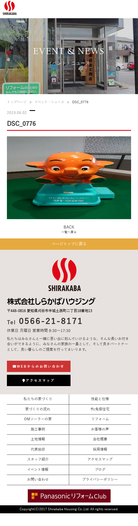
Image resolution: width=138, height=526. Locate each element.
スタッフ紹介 (38, 459)
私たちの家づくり (38, 399)
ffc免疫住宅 (100, 409)
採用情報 (100, 449)
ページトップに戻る (69, 244)
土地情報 (38, 439)
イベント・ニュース (49, 102)
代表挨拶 (38, 449)
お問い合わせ (38, 480)
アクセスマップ (100, 459)
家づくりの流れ (37, 409)
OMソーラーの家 (38, 419)
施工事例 (38, 429)
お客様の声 (100, 429)
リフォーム (100, 419)
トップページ (17, 102)
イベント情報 (37, 470)
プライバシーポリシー (100, 480)
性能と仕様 (100, 399)
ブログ (100, 470)
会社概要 (100, 439)
